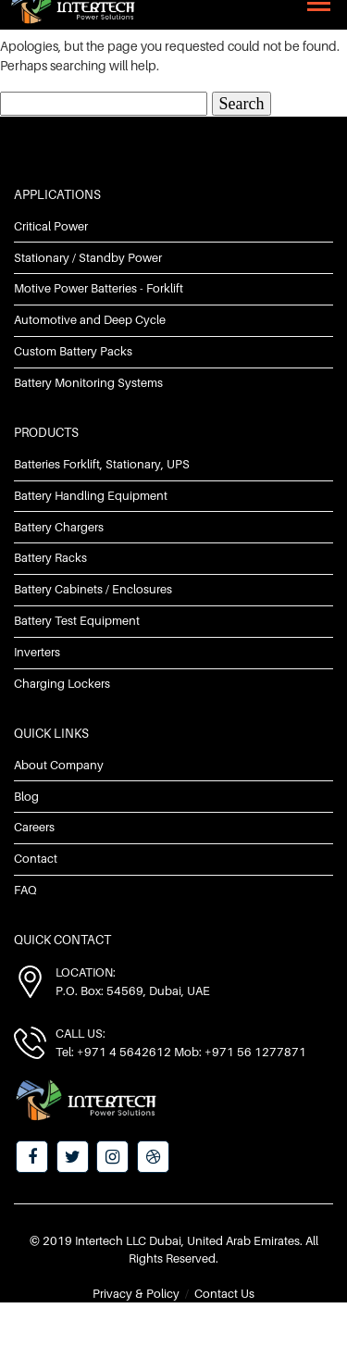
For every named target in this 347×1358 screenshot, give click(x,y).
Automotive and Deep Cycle (90, 319)
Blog (26, 796)
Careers (34, 826)
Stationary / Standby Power (88, 257)
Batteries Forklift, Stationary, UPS (102, 463)
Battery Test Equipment (77, 620)
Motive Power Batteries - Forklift (98, 287)
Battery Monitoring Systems (88, 382)
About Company (59, 764)
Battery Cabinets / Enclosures (93, 588)
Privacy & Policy (136, 1293)
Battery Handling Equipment (90, 495)
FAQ (25, 889)
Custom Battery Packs (73, 350)
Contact (35, 858)
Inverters (37, 651)
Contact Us (224, 1293)
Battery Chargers (59, 526)
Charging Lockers (62, 683)
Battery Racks (50, 557)
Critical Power (51, 225)
